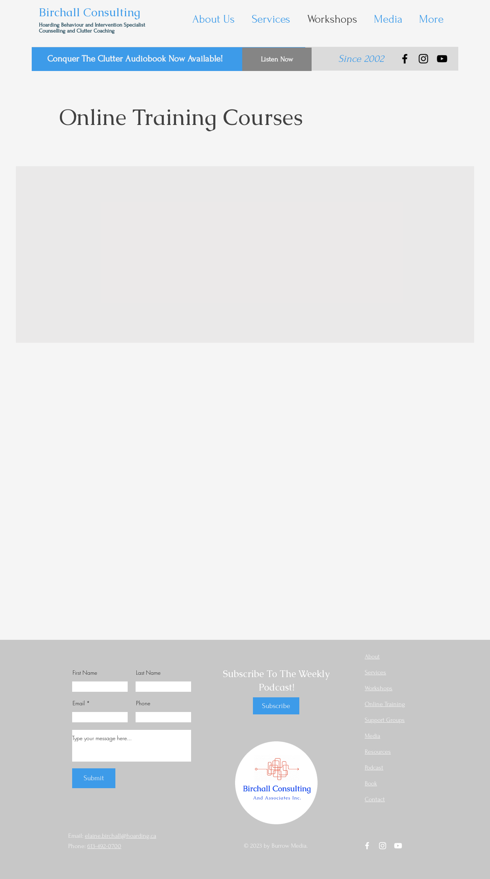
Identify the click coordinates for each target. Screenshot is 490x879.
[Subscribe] (276, 705)
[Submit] (93, 778)
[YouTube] (442, 58)
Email (79, 703)
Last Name (148, 673)
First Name (85, 673)
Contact (375, 799)
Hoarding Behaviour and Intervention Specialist (93, 25)
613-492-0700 (104, 846)
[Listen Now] (277, 59)
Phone (143, 703)
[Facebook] (404, 58)
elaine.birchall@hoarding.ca (120, 835)
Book (371, 783)
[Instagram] (423, 58)
